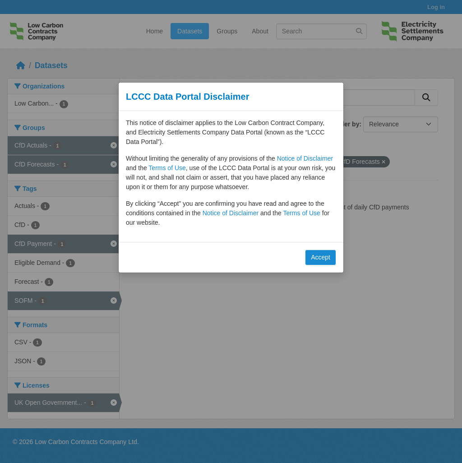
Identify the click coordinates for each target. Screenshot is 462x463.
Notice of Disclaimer (305, 158)
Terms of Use (166, 167)
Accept (320, 257)
